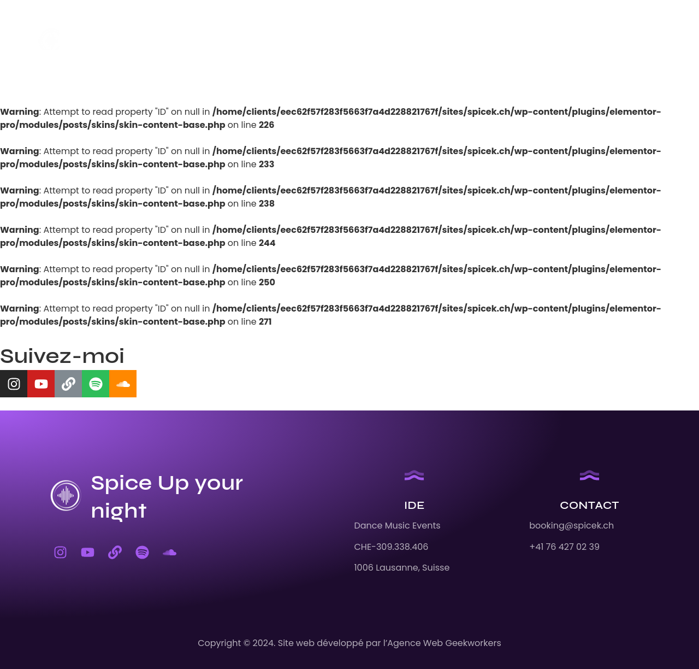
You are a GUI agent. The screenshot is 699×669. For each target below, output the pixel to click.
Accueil (180, 41)
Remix (290, 41)
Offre (337, 41)
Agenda (238, 41)
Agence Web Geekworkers (444, 643)
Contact (392, 41)
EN (440, 41)
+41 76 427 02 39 (564, 547)
